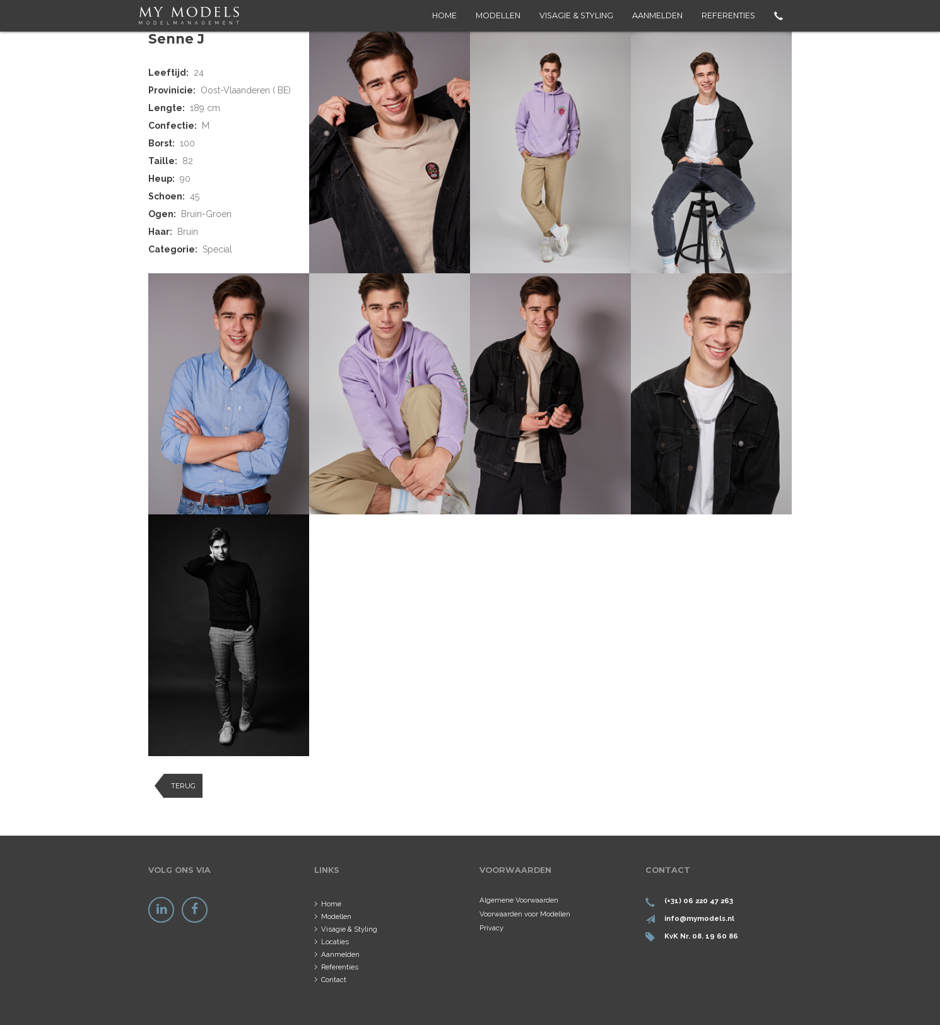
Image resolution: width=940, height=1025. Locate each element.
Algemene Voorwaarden (518, 900)
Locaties (335, 941)
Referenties (728, 15)
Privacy (491, 927)
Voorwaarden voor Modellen (524, 913)
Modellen (498, 15)
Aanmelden (657, 15)
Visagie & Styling (576, 15)
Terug (183, 785)
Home (444, 15)
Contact (333, 979)
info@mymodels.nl (699, 918)
